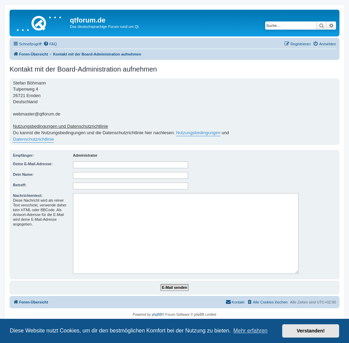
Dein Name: (23, 174)
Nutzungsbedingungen (198, 132)
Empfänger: (23, 155)
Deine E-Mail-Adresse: (32, 164)
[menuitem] (50, 44)
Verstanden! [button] (311, 330)
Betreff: (19, 185)
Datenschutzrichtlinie (33, 139)
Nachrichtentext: (28, 195)
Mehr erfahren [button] (250, 330)
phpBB (157, 314)
